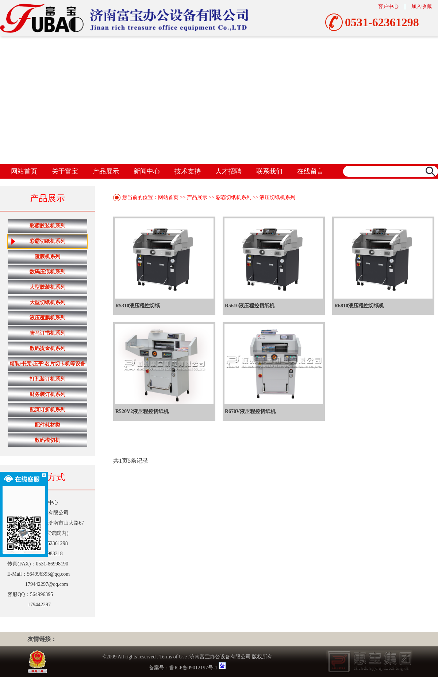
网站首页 (24, 171)
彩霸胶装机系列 (47, 226)
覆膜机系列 (47, 256)
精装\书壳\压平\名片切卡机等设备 (47, 363)
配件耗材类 (47, 425)
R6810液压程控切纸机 (359, 305)
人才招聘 (228, 171)
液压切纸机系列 (277, 197)
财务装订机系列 (47, 394)
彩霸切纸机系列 (38, 241)
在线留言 (310, 171)
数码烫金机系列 (47, 348)
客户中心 (388, 6)
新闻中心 (147, 171)
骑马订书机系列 (47, 333)
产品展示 (106, 171)
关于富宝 (65, 171)
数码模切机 (47, 440)
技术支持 (187, 171)
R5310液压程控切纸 (137, 305)
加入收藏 (421, 6)
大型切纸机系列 (47, 302)
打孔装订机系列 (47, 379)
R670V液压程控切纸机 (250, 411)
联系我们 (269, 171)
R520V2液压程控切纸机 (142, 411)
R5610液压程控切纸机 (249, 305)
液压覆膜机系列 (47, 317)
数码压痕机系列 (47, 272)
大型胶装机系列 (47, 287)
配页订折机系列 (47, 409)
